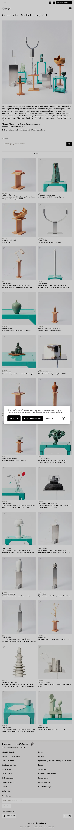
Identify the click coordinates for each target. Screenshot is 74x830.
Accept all (14, 418)
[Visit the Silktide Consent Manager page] (63, 418)
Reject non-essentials (32, 418)
